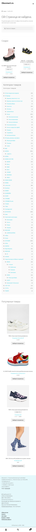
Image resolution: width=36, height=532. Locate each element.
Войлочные (13, 267)
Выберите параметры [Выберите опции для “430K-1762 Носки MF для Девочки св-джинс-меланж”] (18, 466)
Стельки (11, 264)
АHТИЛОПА (8, 211)
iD (7, 254)
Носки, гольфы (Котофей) (13, 127)
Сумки (8, 146)
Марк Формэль (8, 248)
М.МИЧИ (7, 246)
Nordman (7, 188)
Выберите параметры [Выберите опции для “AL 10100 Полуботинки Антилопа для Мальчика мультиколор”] (18, 378)
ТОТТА (6, 288)
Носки (8, 114)
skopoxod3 (7, 488)
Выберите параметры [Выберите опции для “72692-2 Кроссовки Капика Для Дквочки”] (18, 420)
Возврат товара (6, 517)
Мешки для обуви (11, 140)
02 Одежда (7, 95)
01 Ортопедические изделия (12, 93)
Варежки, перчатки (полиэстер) (14, 101)
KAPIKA (7, 151)
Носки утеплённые (13, 122)
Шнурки (9, 227)
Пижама (9, 130)
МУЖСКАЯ (7, 251)
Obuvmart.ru (7, 3)
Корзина (28, 528)
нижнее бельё (10, 111)
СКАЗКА (7, 256)
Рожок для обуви (13, 277)
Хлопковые (13, 272)
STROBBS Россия (9, 201)
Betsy (8, 164)
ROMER (7, 190)
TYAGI (6, 206)
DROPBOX (9, 175)
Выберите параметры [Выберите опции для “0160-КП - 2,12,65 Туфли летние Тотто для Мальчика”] (27, 72)
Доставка (4, 516)
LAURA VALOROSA (11, 233)
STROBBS (7, 198)
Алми (6, 214)
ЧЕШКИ (7, 291)
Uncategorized (8, 209)
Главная (4, 11)
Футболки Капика (11, 135)
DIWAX (8, 275)
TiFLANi (7, 204)
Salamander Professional (13, 283)
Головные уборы (11, 103)
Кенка (6, 238)
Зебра (6, 235)
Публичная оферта (6, 519)
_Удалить (9, 153)
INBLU (8, 177)
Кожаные (12, 269)
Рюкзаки (9, 143)
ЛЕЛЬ (6, 243)
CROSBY (9, 172)
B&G (6, 148)
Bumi (8, 169)
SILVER (6, 196)
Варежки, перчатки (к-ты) (13, 98)
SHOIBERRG (8, 193)
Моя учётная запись (6, 529)
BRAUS (8, 262)
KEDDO (6, 156)
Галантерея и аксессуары (11, 217)
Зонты (8, 222)
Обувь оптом (5, 512)
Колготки (9, 106)
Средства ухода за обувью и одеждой (14, 259)
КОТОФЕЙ (7, 240)
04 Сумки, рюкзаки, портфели (12, 138)
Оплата (3, 514)
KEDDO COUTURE (9, 159)
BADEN (8, 161)
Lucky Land (7, 185)
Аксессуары (9, 219)
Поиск (18, 529)
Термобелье (10, 132)
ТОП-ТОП (7, 285)
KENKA (6, 182)
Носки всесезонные (13, 117)
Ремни (8, 225)
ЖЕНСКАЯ (7, 230)
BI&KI (8, 167)
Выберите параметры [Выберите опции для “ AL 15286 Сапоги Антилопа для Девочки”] (9, 77)
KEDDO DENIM (8, 180)
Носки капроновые (13, 119)
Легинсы (9, 109)
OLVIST (8, 280)
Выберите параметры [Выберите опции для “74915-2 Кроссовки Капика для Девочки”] (18, 343)
